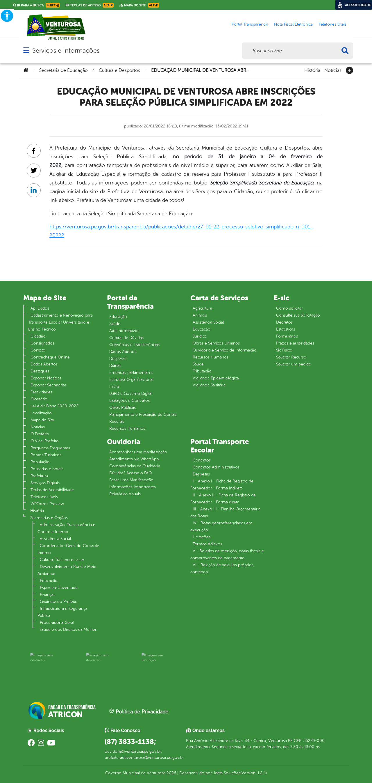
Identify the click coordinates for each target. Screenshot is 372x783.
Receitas (116, 421)
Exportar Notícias (46, 378)
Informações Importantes (132, 487)
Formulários (287, 336)
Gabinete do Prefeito (59, 601)
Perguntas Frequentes (50, 448)
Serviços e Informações (65, 50)
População (40, 462)
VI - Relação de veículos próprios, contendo (222, 568)
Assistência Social (55, 539)
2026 (170, 773)
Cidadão (38, 336)
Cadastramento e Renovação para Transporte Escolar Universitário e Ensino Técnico (60, 322)
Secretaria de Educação (63, 70)
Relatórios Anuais (125, 494)
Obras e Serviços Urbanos (216, 343)
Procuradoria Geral (57, 622)
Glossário (39, 399)
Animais (200, 315)
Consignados (42, 343)
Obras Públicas (122, 407)
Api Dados (40, 308)
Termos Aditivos (207, 544)
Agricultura (202, 308)
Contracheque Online (50, 357)
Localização (41, 413)
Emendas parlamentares (131, 372)
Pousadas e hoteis (47, 469)
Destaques (40, 371)
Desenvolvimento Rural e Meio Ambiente (66, 570)
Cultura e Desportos (119, 70)
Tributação (202, 371)
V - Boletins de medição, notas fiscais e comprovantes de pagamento (227, 554)
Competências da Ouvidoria (134, 466)
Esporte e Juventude (59, 587)
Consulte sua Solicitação (298, 315)
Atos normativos (124, 331)
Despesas (117, 358)
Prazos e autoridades (295, 343)
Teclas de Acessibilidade (52, 490)
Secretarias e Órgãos (49, 518)
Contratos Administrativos (216, 467)
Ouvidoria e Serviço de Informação (225, 350)
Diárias (115, 365)
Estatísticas (285, 329)
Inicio (114, 386)
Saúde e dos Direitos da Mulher (68, 629)
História (312, 70)
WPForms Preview (47, 504)
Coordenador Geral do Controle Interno (68, 549)
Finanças (47, 594)
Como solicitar (289, 308)
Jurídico (200, 336)
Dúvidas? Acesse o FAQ (130, 473)
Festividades (41, 392)
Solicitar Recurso (291, 357)
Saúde (114, 324)
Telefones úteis (44, 497)
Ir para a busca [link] (36, 5)
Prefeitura (39, 476)
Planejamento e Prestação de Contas (142, 414)
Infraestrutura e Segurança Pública (62, 612)
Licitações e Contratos (129, 400)
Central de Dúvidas (126, 337)
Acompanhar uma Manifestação (138, 452)
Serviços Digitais (45, 483)
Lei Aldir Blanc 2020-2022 (54, 406)
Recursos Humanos (127, 428)
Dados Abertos (44, 364)
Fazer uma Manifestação (131, 480)
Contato (38, 350)
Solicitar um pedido (293, 364)
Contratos (202, 460)
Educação (49, 580)
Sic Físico (284, 350)
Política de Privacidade (138, 711)
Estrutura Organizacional (131, 379)
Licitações (201, 537)
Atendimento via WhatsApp (134, 459)
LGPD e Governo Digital (130, 393)
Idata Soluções (227, 773)
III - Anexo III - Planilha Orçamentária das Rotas (225, 512)
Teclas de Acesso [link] (90, 5)
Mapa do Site (42, 420)
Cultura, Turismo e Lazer (62, 559)
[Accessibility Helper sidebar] (7, 16)
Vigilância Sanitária (209, 385)
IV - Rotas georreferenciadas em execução (221, 526)
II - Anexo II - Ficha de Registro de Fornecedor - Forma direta (223, 498)
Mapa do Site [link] (139, 5)
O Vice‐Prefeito (45, 441)
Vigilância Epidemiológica (216, 378)
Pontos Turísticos (46, 455)
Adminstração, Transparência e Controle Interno (66, 528)
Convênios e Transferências (134, 344)
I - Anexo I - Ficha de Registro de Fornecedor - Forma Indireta (221, 484)
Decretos (284, 322)
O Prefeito (40, 434)
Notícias (332, 70)
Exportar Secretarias (49, 385)
